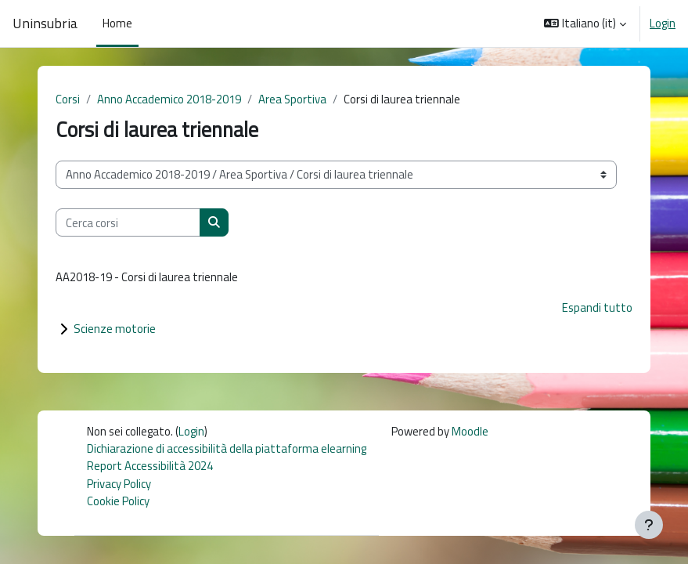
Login (662, 23)
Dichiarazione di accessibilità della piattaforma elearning (226, 448)
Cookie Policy (118, 501)
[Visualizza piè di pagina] (649, 525)
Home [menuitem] (117, 23)
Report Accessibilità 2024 (150, 466)
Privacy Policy (119, 484)
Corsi (68, 99)
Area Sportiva (292, 99)
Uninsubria (45, 23)
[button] (585, 23)
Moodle (470, 431)
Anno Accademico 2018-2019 (169, 99)
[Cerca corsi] (128, 222)
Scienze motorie (115, 329)
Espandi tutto (597, 307)
